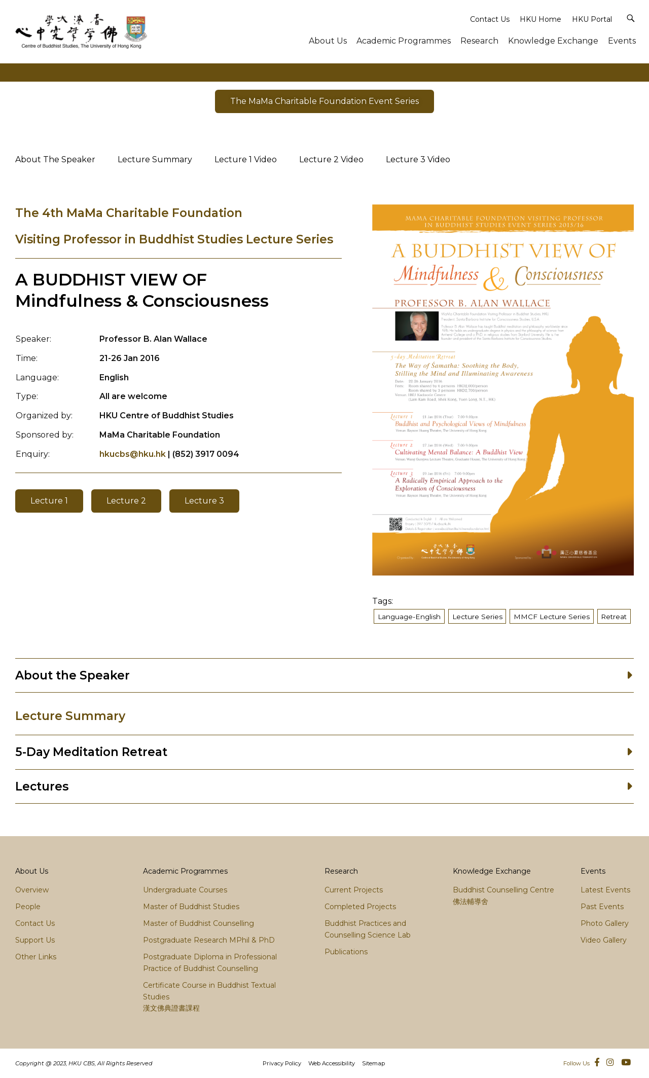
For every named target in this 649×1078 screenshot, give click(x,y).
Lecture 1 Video (245, 159)
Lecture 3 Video (418, 159)
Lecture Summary (155, 159)
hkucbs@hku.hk (132, 454)
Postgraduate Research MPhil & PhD (209, 940)
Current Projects (353, 889)
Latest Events (605, 889)
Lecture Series (477, 617)
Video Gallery (604, 940)
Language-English (409, 617)
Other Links (35, 956)
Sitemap (373, 1063)
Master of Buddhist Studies (191, 906)
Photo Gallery (605, 923)
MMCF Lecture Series (552, 617)
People (28, 906)
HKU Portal (592, 19)
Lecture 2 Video (331, 159)
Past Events (602, 906)
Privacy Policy (282, 1063)
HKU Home (540, 19)
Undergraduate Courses (185, 889)
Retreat (614, 617)
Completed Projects (360, 906)
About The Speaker (55, 159)
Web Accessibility (331, 1063)
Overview (32, 889)
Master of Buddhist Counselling (198, 923)
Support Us (35, 940)
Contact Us (490, 19)
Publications (346, 951)
